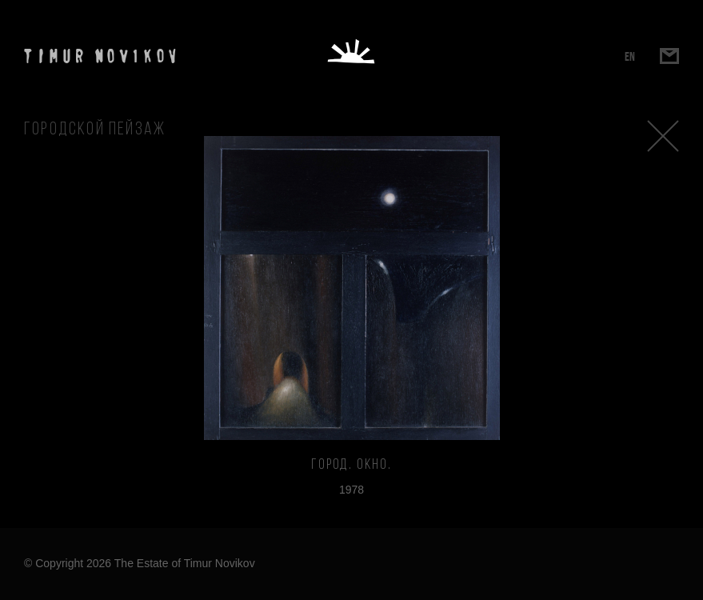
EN (630, 56)
